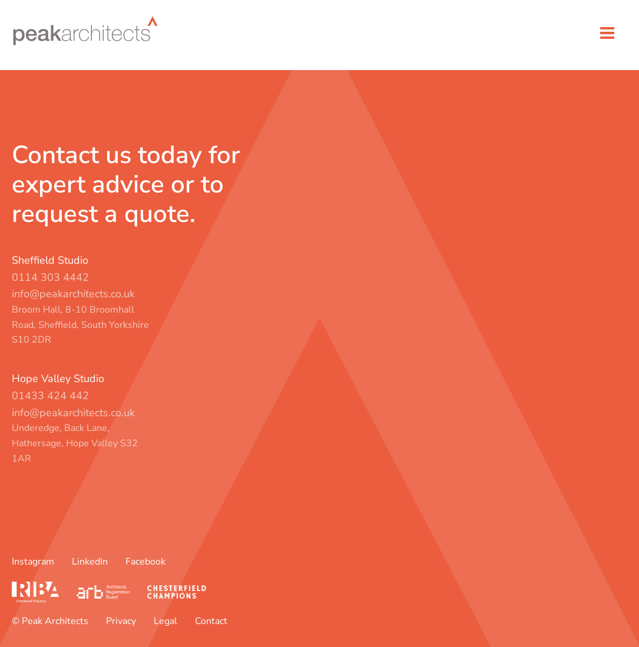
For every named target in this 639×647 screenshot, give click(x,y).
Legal (165, 621)
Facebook (145, 561)
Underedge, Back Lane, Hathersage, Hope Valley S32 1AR (75, 443)
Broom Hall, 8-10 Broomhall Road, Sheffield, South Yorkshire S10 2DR (80, 324)
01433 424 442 (50, 396)
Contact (211, 621)
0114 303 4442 (50, 277)
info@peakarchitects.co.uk (73, 294)
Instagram (33, 561)
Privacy (121, 621)
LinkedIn (90, 561)
